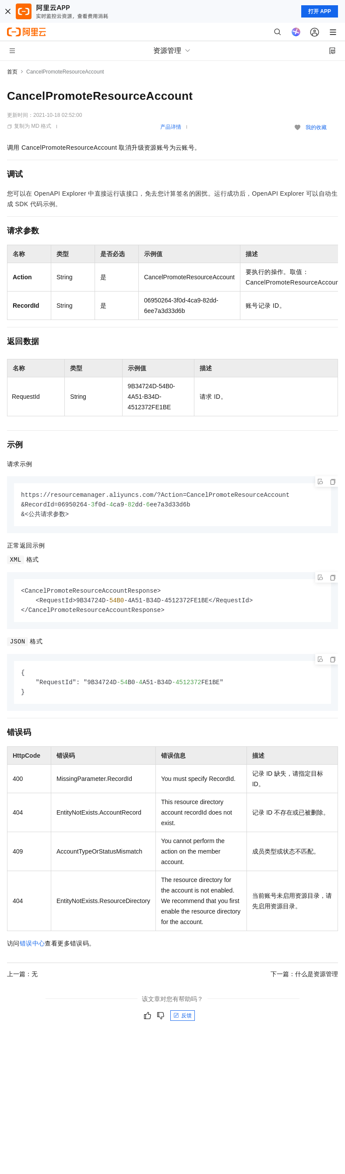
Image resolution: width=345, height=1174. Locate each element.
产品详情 (170, 127)
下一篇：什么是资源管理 (304, 977)
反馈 (182, 1019)
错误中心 (32, 947)
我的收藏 (316, 127)
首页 (12, 72)
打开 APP (319, 11)
